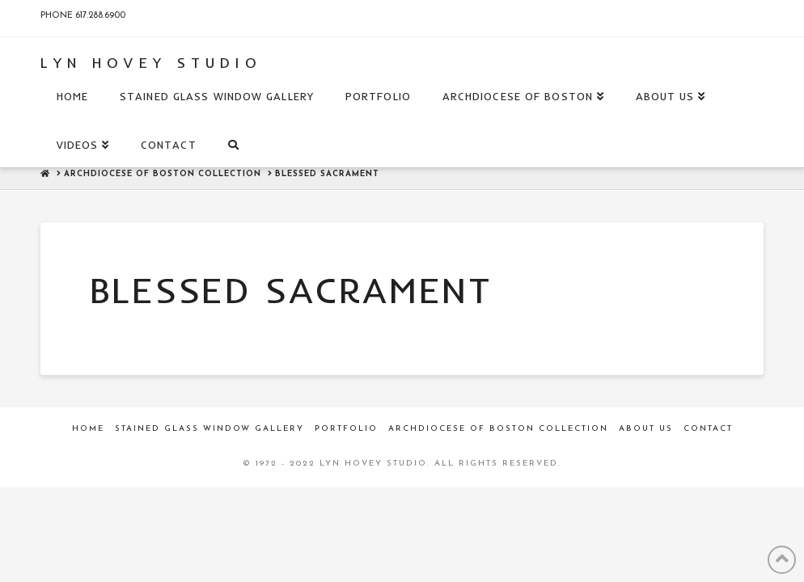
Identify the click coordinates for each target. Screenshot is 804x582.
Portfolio (346, 428)
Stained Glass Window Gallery (209, 428)
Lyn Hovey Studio (151, 63)
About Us (646, 428)
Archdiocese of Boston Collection (498, 428)
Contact (708, 428)
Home (88, 428)
